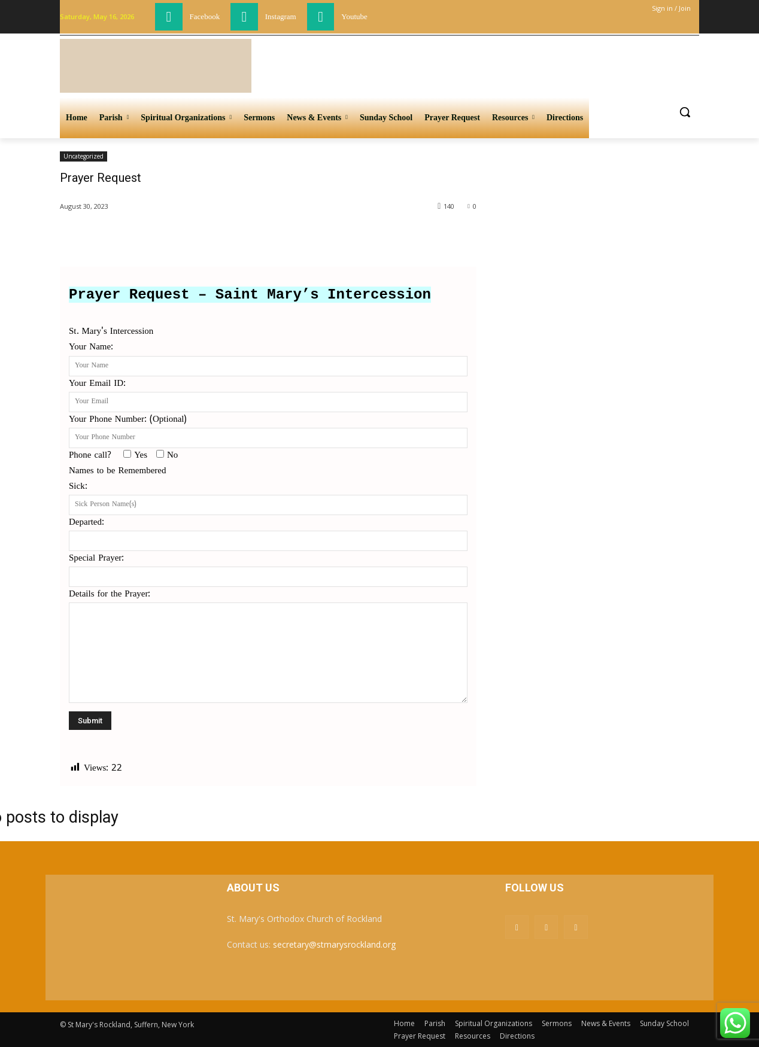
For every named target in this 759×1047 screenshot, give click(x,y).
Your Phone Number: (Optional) (268, 428)
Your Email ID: (268, 392)
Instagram (280, 16)
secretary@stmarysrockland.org (334, 944)
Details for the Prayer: (268, 648)
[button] (684, 112)
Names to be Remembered (117, 471)
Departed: (268, 531)
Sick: (268, 495)
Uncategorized (83, 156)
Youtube (354, 16)
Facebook (205, 16)
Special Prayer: (268, 567)
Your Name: (268, 356)
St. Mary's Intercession (111, 331)
